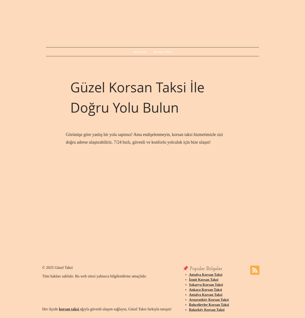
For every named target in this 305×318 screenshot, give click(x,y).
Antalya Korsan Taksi (205, 274)
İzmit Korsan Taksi (203, 280)
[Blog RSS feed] (254, 270)
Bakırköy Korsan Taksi (206, 310)
